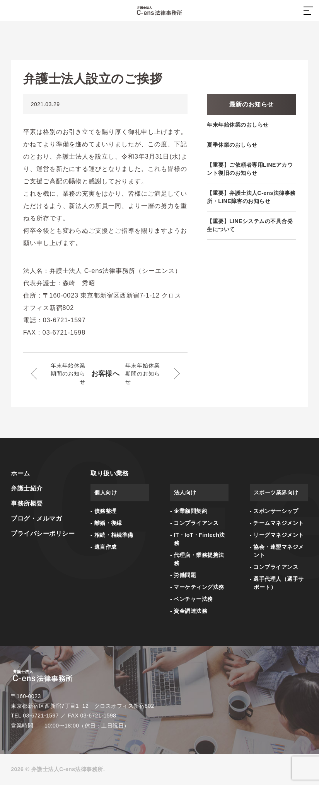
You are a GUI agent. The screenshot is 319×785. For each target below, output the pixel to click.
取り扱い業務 (109, 473)
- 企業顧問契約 (188, 511)
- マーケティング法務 (197, 587)
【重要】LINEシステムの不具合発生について (250, 225)
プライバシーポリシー (43, 533)
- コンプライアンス (194, 523)
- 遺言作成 (103, 547)
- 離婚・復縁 (106, 523)
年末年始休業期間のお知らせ (68, 373)
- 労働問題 (183, 575)
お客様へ (105, 373)
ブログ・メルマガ (36, 518)
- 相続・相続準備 (111, 535)
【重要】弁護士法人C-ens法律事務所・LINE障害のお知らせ (251, 197)
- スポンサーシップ (274, 511)
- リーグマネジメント (277, 535)
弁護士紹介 (27, 488)
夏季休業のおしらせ (232, 145)
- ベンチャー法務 (191, 599)
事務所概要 (27, 503)
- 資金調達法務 (188, 611)
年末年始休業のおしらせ (237, 125)
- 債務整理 (103, 511)
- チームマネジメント (277, 523)
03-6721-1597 (41, 715)
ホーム (20, 473)
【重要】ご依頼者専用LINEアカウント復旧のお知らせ (250, 169)
